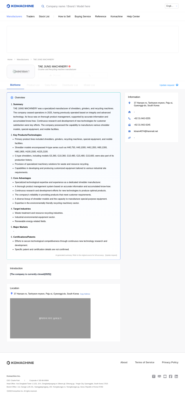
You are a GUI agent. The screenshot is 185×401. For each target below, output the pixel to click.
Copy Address (85, 294)
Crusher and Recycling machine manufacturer (57, 69)
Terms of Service (144, 362)
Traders (30, 16)
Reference (100, 16)
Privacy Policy (170, 362)
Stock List (44, 16)
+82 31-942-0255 (142, 118)
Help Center (133, 16)
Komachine (117, 16)
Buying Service (83, 16)
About (123, 362)
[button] (168, 85)
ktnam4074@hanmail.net (146, 131)
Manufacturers (14, 16)
